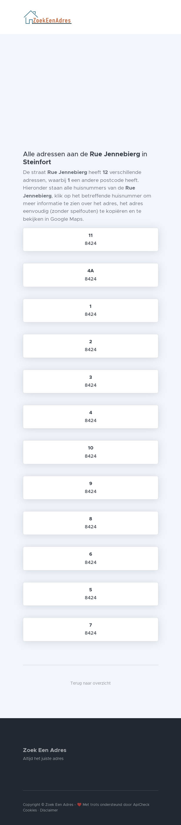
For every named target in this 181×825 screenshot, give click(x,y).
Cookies (30, 810)
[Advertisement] (90, 78)
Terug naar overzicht (90, 683)
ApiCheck (141, 805)
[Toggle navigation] (156, 17)
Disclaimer (49, 810)
